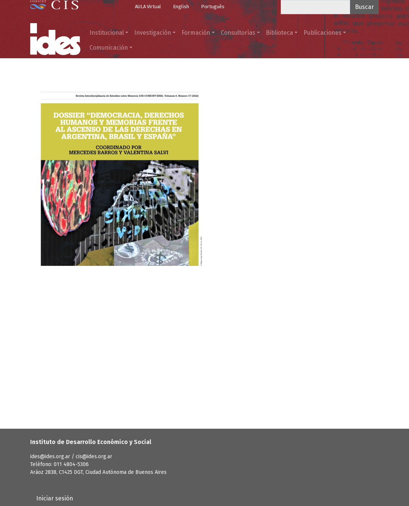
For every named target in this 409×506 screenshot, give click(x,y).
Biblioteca (279, 32)
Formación (196, 32)
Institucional (106, 32)
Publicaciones (322, 32)
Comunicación (108, 47)
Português (212, 6)
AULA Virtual (148, 6)
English (181, 6)
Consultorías (238, 32)
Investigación (152, 32)
